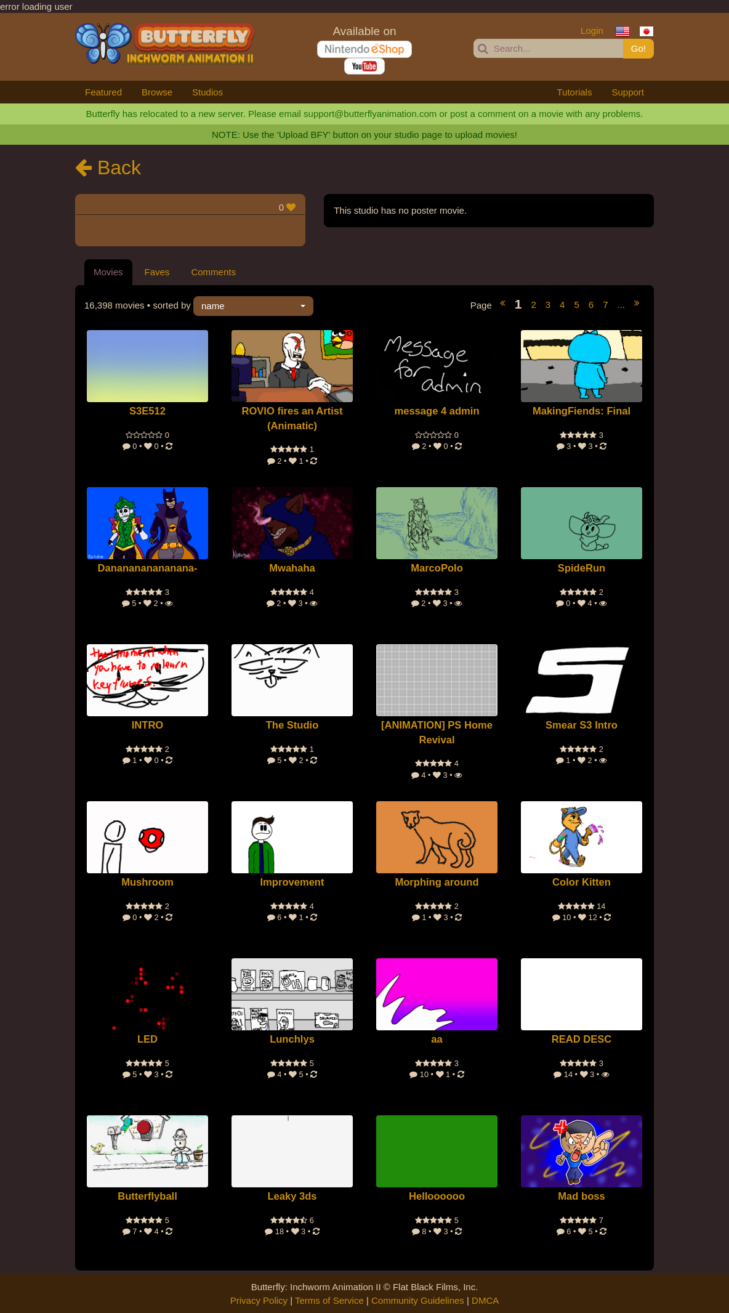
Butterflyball (147, 1196)
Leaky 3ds (291, 1196)
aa (436, 1039)
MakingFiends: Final (581, 411)
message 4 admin (436, 411)
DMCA (485, 1300)
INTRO (148, 725)
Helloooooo (437, 1196)
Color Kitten (581, 882)
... (621, 304)
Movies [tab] (108, 272)
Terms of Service (329, 1300)
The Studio (292, 725)
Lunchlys (292, 1039)
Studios (207, 92)
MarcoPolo (437, 568)
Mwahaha (292, 568)
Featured (103, 92)
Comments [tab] (213, 272)
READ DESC (582, 1039)
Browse (157, 92)
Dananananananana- (148, 568)
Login (592, 30)
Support (627, 92)
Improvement (292, 882)
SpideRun (581, 568)
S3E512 (147, 411)
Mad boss (581, 1196)
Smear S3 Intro (582, 725)
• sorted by (198, 305)
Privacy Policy (259, 1300)
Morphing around (436, 882)
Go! (638, 48)
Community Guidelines (417, 1300)
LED (147, 1039)
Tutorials (574, 92)
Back (108, 167)
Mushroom (147, 882)
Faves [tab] (157, 272)
